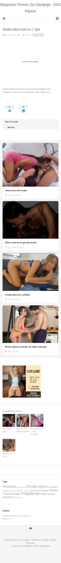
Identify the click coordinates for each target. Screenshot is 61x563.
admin (27, 35)
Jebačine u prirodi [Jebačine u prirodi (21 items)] (9, 491)
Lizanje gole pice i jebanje (17, 295)
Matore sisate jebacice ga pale (23, 430)
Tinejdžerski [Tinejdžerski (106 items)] (30, 493)
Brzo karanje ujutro (8, 430)
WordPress (27, 546)
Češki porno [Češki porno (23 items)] (18, 497)
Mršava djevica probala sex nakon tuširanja (25, 347)
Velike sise (38, 35)
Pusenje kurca (25, 516)
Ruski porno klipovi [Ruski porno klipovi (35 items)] (40, 490)
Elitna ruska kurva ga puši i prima (21, 242)
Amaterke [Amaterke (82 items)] (10, 486)
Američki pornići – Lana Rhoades (37, 431)
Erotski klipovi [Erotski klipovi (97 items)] (37, 486)
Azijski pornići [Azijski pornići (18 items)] (21, 487)
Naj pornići (7, 519)
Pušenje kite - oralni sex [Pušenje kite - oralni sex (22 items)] (23, 491)
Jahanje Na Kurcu (7, 454)
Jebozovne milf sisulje (16, 190)
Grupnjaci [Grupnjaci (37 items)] (53, 487)
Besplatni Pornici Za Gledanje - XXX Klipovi (30, 7)
